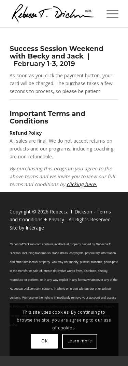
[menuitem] (109, 13)
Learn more (80, 341)
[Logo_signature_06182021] (53, 13)
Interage (35, 227)
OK (44, 341)
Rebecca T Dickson (71, 211)
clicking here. (82, 184)
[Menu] (109, 13)
